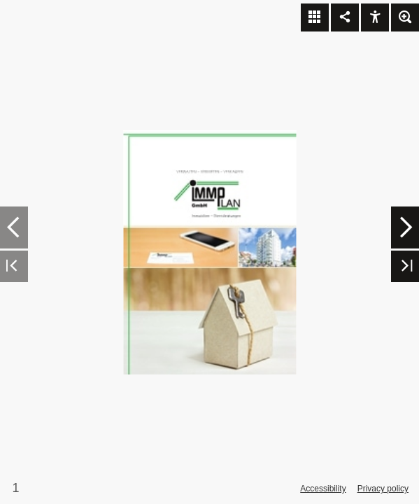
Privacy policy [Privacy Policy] (383, 488)
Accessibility (323, 488)
